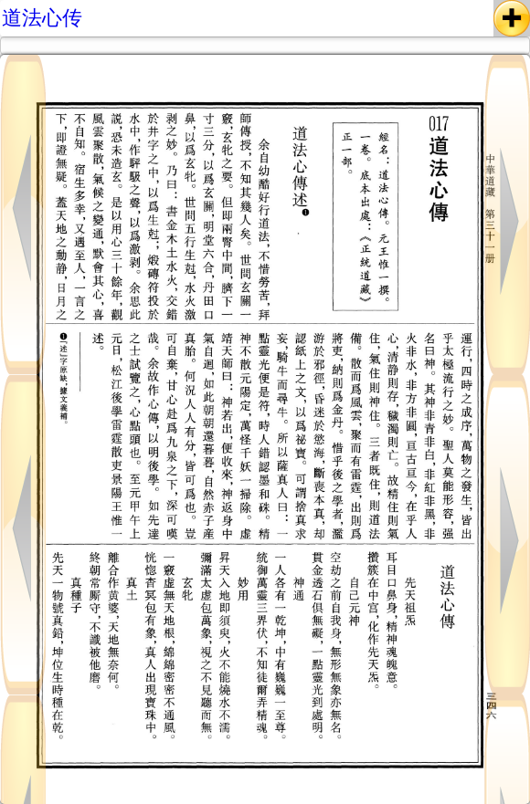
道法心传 (42, 17)
